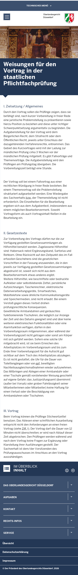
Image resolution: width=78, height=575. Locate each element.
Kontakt (9, 509)
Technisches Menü (37, 5)
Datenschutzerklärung (15, 552)
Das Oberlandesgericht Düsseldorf (28, 485)
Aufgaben (10, 497)
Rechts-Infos (12, 521)
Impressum (9, 560)
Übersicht (8, 543)
